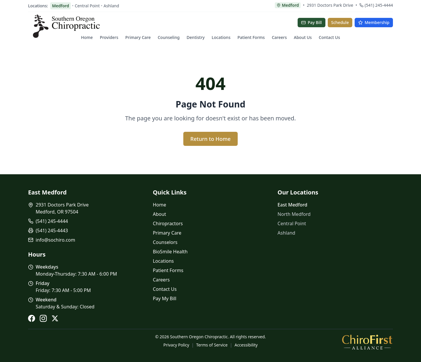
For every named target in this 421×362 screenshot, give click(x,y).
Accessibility (246, 345)
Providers (109, 37)
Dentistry (196, 37)
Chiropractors (168, 223)
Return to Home (210, 138)
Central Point (87, 5)
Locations (221, 37)
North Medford (293, 214)
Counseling (169, 37)
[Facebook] (31, 318)
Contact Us (329, 37)
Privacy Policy (176, 345)
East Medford (292, 205)
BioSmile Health (170, 251)
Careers (279, 37)
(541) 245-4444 (376, 5)
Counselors (165, 242)
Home (87, 37)
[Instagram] (43, 318)
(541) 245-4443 (52, 230)
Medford (60, 5)
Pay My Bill (165, 298)
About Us (303, 37)
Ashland (111, 5)
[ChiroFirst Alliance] (367, 342)
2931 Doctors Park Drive (330, 5)
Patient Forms (251, 37)
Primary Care (138, 37)
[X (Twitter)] (54, 318)
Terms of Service (212, 345)
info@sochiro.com (55, 240)
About (159, 214)
